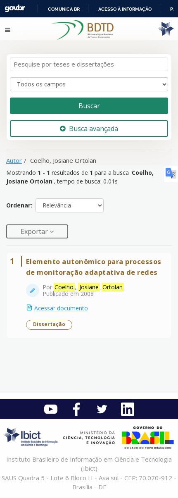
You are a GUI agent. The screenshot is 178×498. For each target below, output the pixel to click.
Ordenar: (19, 205)
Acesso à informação (125, 9)
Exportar (35, 231)
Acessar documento (61, 308)
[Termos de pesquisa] (89, 64)
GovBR (15, 8)
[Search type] (89, 84)
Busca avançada (89, 128)
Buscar (89, 105)
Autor (14, 160)
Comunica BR (64, 9)
